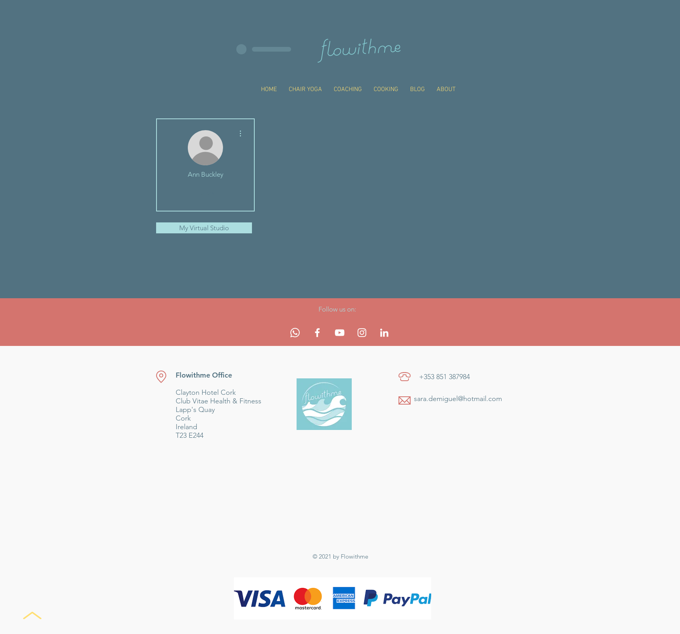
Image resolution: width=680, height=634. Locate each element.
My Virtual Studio (204, 228)
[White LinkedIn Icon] (384, 332)
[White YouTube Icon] (339, 332)
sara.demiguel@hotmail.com (458, 398)
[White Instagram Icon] (362, 332)
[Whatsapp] (295, 332)
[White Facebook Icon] (317, 332)
